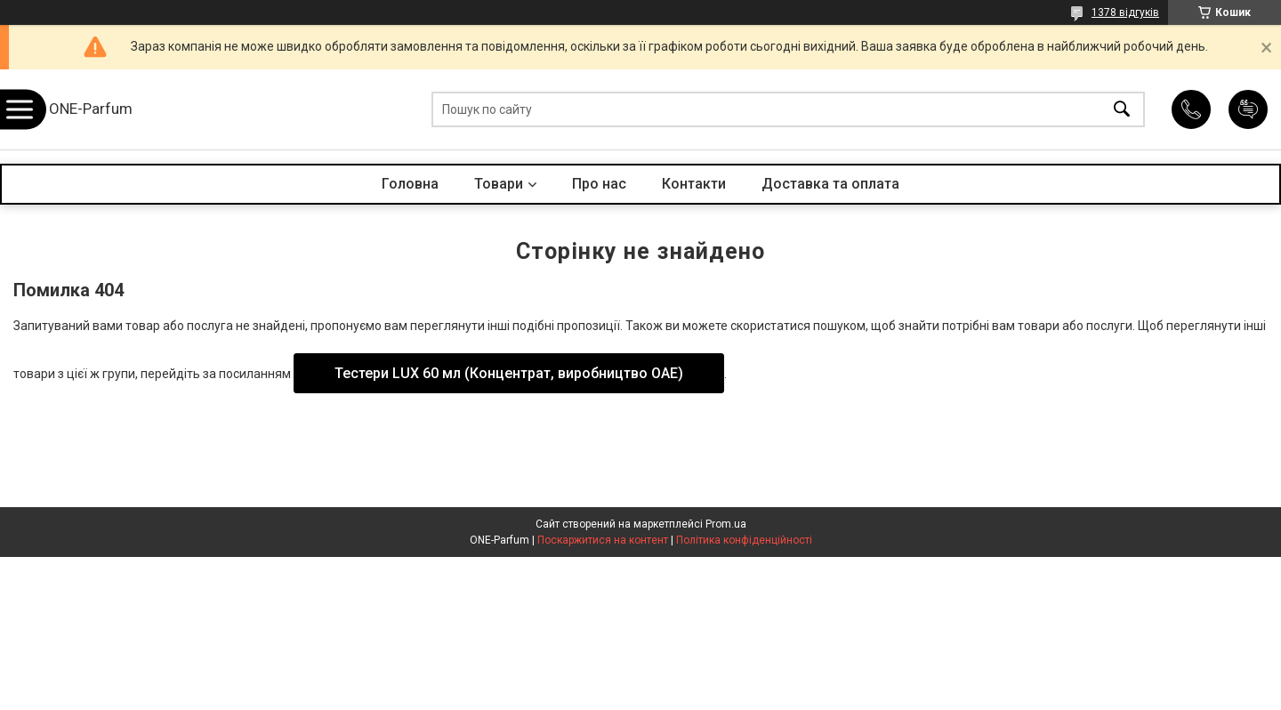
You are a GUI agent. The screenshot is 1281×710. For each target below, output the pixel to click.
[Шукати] (1121, 109)
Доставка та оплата (830, 183)
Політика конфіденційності (744, 540)
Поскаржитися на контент (602, 540)
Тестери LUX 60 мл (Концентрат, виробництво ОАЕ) (508, 373)
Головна (410, 183)
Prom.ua (725, 524)
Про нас (599, 183)
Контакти (694, 183)
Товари (498, 183)
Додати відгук (1248, 109)
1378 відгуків (1125, 12)
